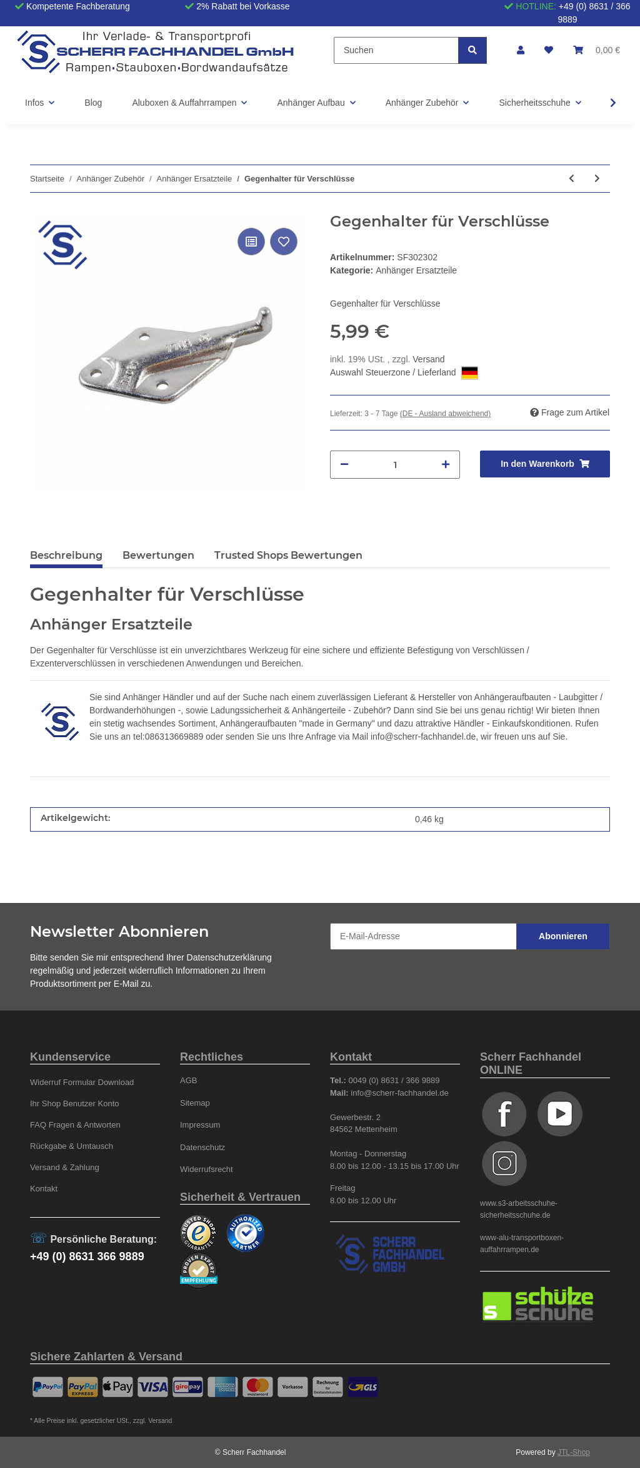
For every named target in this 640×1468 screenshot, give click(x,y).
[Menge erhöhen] (445, 464)
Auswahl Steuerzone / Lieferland (404, 373)
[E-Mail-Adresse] (423, 936)
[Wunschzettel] (548, 50)
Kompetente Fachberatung (78, 6)
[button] (520, 50)
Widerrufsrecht (206, 1169)
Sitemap (195, 1103)
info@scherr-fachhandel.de (423, 736)
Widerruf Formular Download (82, 1082)
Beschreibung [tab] (66, 555)
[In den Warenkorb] (545, 464)
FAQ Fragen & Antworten (75, 1124)
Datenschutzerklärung (229, 957)
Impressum (200, 1124)
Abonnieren (563, 936)
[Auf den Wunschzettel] (284, 241)
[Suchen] (396, 50)
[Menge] (395, 464)
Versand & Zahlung (64, 1167)
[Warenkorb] (596, 50)
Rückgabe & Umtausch (71, 1146)
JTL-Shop (574, 1452)
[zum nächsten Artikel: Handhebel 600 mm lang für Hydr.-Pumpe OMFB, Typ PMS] (597, 178)
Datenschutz (202, 1147)
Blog (93, 103)
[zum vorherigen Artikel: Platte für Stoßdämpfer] (571, 178)
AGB (189, 1080)
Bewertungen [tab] (158, 555)
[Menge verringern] (344, 464)
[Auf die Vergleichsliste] (251, 241)
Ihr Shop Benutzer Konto (74, 1103)
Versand (428, 359)
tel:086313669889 (168, 736)
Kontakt (44, 1188)
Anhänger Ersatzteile (416, 270)
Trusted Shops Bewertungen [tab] (288, 555)
